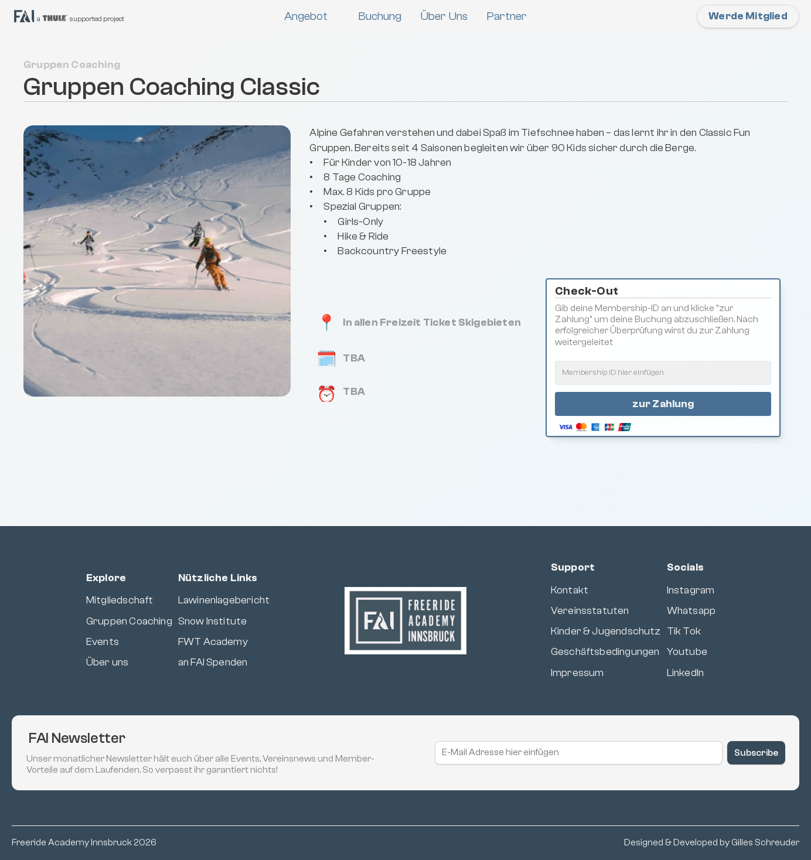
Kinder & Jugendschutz (606, 631)
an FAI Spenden (213, 662)
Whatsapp (691, 611)
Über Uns (444, 16)
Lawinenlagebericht (224, 600)
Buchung (379, 16)
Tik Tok (684, 631)
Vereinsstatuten (590, 611)
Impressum (577, 673)
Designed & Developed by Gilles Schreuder (711, 842)
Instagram (691, 590)
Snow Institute (212, 621)
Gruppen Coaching (129, 621)
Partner (506, 16)
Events (102, 642)
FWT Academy (213, 642)
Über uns (107, 662)
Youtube (687, 652)
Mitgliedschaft (120, 600)
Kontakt (569, 590)
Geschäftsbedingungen (605, 652)
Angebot (306, 16)
